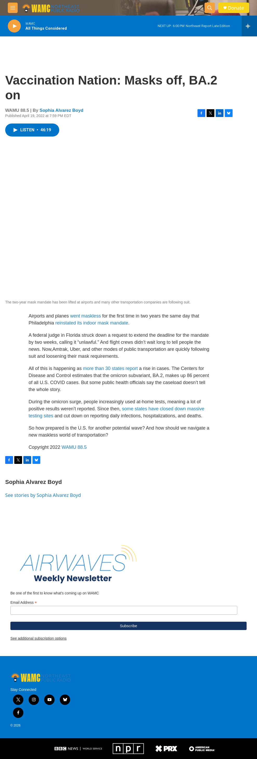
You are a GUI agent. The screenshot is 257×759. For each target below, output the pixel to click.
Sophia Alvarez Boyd (61, 110)
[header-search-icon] (210, 8)
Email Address (23, 602)
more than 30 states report (110, 368)
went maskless (85, 316)
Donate (236, 8)
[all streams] (249, 26)
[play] (14, 26)
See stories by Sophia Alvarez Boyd (43, 495)
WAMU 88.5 (74, 447)
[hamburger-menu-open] (13, 8)
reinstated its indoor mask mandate (91, 323)
